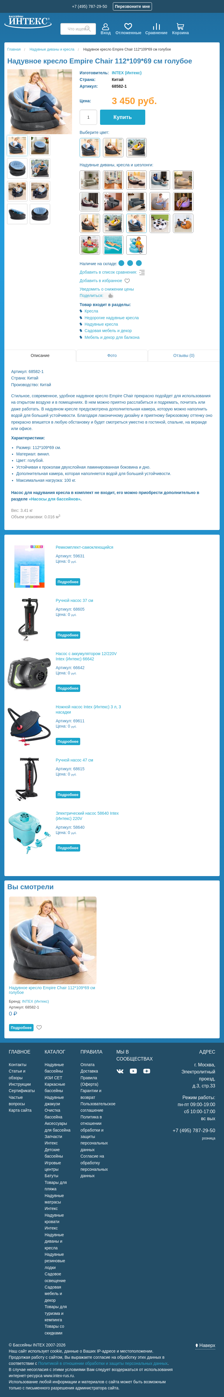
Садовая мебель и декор (108, 330)
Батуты (51, 1175)
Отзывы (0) (183, 355)
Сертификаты (22, 1090)
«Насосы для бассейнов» (54, 499)
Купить (122, 117)
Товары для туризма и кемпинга (56, 1313)
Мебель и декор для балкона (112, 337)
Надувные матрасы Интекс (54, 1202)
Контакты (17, 1064)
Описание (40, 355)
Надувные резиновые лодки (55, 1261)
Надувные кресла (101, 324)
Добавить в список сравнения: (108, 272)
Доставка (89, 1071)
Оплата (87, 1064)
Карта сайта (20, 1110)
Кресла (91, 311)
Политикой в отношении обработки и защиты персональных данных (103, 1363)
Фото (112, 355)
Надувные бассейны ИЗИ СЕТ (54, 1071)
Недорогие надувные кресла (112, 317)
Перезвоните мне (132, 6)
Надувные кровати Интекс (54, 1222)
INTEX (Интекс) (126, 72)
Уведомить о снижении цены (107, 289)
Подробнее (67, 582)
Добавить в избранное (101, 280)
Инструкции (20, 1084)
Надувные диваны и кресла (54, 1241)
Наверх (205, 1345)
